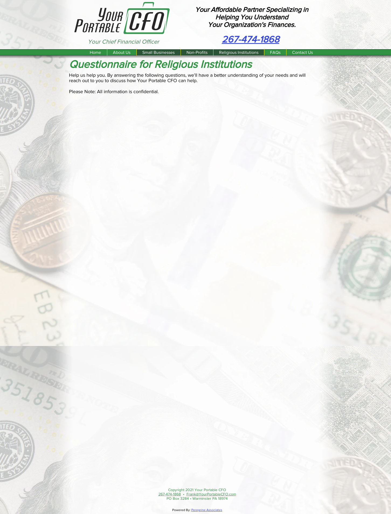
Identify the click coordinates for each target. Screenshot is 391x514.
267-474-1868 (169, 494)
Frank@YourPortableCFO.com (211, 494)
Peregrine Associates (206, 510)
